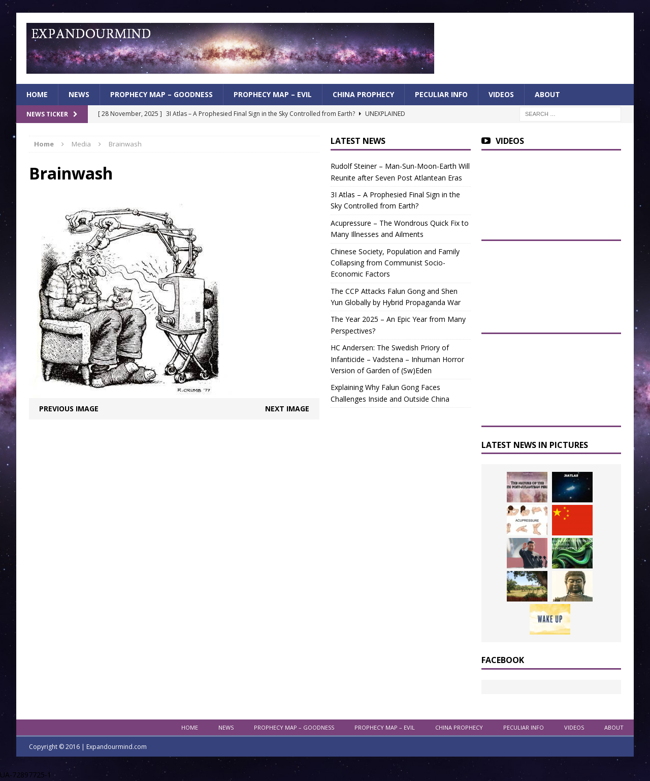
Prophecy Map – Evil (273, 94)
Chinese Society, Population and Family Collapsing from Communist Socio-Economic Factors (395, 263)
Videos (501, 94)
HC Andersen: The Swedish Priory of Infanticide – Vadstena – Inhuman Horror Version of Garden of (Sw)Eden (397, 359)
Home (37, 94)
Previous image (69, 408)
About (547, 94)
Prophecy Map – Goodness (161, 94)
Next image (287, 408)
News (79, 94)
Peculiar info (441, 94)
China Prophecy (363, 94)
